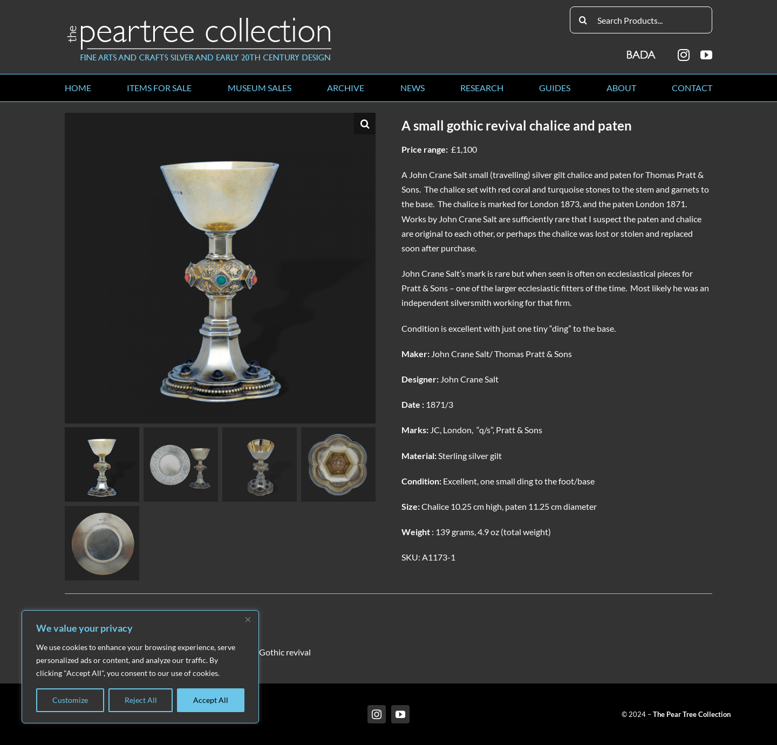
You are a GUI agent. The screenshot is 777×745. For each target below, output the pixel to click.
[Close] (247, 619)
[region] (140, 666)
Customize (70, 700)
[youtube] (706, 55)
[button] (365, 123)
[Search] (583, 19)
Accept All (210, 700)
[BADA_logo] (642, 51)
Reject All (141, 700)
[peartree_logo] (200, 20)
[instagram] (684, 55)
